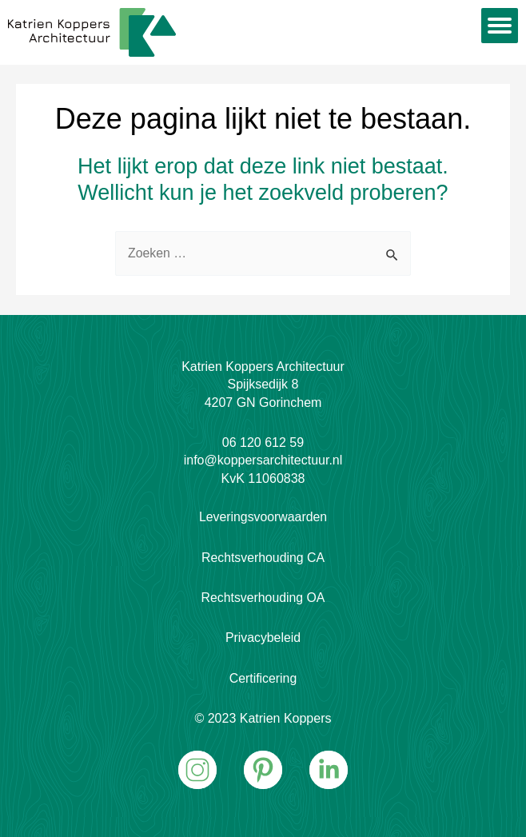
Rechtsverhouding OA (263, 597)
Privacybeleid (263, 637)
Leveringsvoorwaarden (263, 517)
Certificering (263, 678)
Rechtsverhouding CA (263, 557)
